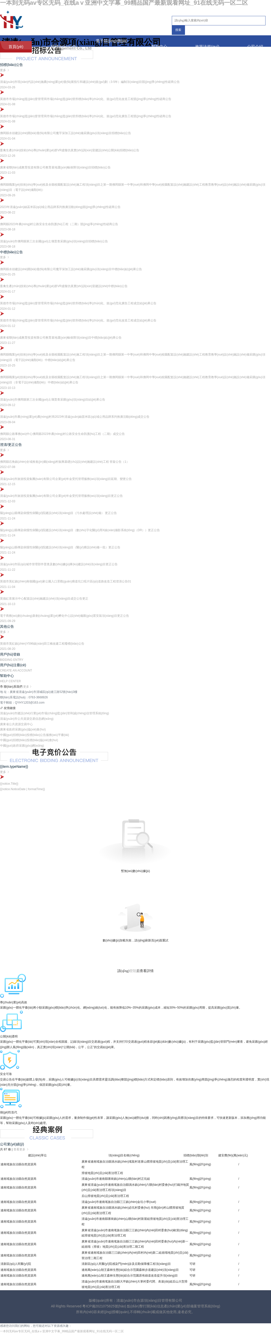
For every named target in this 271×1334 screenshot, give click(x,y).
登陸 (132, 971)
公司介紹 (255, 47)
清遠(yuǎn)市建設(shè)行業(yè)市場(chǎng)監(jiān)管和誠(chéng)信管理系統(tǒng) (54, 713)
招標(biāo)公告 (64, 47)
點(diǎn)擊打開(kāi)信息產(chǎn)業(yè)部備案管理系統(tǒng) (173, 1306)
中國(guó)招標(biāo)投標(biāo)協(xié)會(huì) (29, 740)
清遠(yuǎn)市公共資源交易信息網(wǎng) (26, 718)
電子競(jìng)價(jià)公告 (111, 46)
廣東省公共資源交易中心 (16, 724)
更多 (27, 686)
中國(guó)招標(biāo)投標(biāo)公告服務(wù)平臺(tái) (34, 735)
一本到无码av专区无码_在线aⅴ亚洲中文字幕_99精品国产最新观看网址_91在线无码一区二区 (62, 1331)
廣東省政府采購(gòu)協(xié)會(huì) (23, 729)
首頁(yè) (15, 47)
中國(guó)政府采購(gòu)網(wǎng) (22, 745)
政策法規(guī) (207, 47)
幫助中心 (159, 47)
